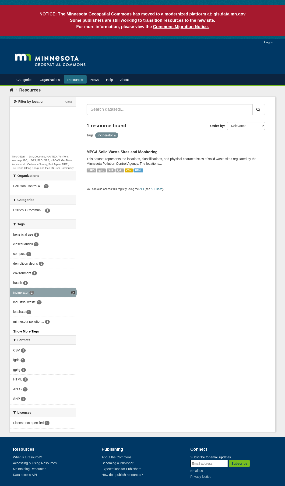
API (141, 189)
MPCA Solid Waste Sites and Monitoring (122, 152)
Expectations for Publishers (121, 469)
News (95, 80)
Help (109, 80)
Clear (68, 101)
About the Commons (117, 457)
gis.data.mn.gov (230, 14)
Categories (24, 80)
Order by (217, 126)
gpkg (101, 170)
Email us (196, 471)
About (124, 80)
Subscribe (239, 463)
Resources (75, 80)
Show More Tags (26, 331)
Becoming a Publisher (118, 463)
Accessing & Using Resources (35, 463)
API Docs (156, 189)
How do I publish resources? (122, 475)
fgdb (119, 170)
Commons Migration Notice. (181, 26)
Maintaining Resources (29, 469)
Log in (268, 42)
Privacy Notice (200, 477)
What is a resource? (27, 457)
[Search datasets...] (170, 109)
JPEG (91, 170)
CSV (128, 170)
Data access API (25, 475)
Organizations (50, 80)
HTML (138, 170)
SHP (110, 170)
